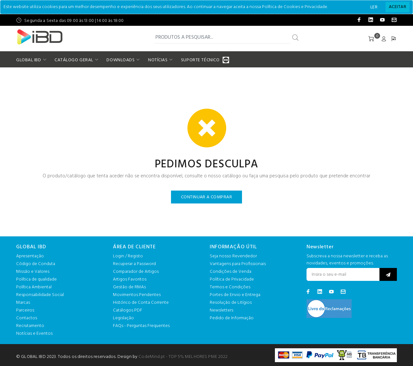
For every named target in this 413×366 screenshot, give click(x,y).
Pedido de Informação (232, 318)
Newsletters (221, 310)
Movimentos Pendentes (137, 295)
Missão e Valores (32, 271)
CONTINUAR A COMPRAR (206, 197)
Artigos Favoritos (129, 279)
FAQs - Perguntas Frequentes (141, 326)
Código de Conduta (35, 264)
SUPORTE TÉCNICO (201, 60)
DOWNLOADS (120, 60)
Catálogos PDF (127, 310)
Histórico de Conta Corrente (141, 302)
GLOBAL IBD (28, 60)
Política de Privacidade (232, 279)
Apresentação (30, 256)
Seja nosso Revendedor (233, 256)
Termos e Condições (230, 287)
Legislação (123, 318)
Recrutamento (30, 326)
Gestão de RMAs (129, 287)
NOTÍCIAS (157, 60)
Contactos (26, 318)
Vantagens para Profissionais (238, 264)
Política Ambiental (34, 287)
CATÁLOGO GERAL (74, 60)
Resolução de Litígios (231, 302)
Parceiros (25, 310)
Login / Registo (128, 256)
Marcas (23, 302)
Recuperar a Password (134, 264)
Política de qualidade (36, 279)
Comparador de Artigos (136, 271)
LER (374, 7)
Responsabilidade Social (40, 295)
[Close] (397, 7)
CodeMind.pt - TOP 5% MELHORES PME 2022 (182, 357)
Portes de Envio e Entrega (235, 295)
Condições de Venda (230, 271)
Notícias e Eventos (34, 333)
